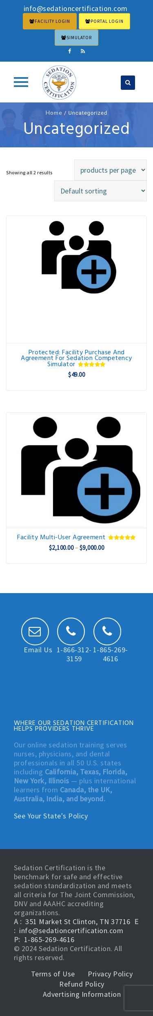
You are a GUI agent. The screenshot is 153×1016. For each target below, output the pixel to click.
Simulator (76, 37)
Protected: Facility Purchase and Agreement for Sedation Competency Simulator (76, 358)
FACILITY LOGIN (49, 21)
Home (54, 112)
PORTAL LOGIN (104, 21)
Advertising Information (82, 994)
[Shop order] (100, 190)
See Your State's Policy (51, 815)
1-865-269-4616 (110, 645)
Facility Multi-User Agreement (76, 537)
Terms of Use (53, 973)
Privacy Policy (110, 973)
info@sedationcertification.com (71, 930)
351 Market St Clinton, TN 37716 (78, 921)
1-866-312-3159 (74, 645)
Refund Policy (81, 984)
